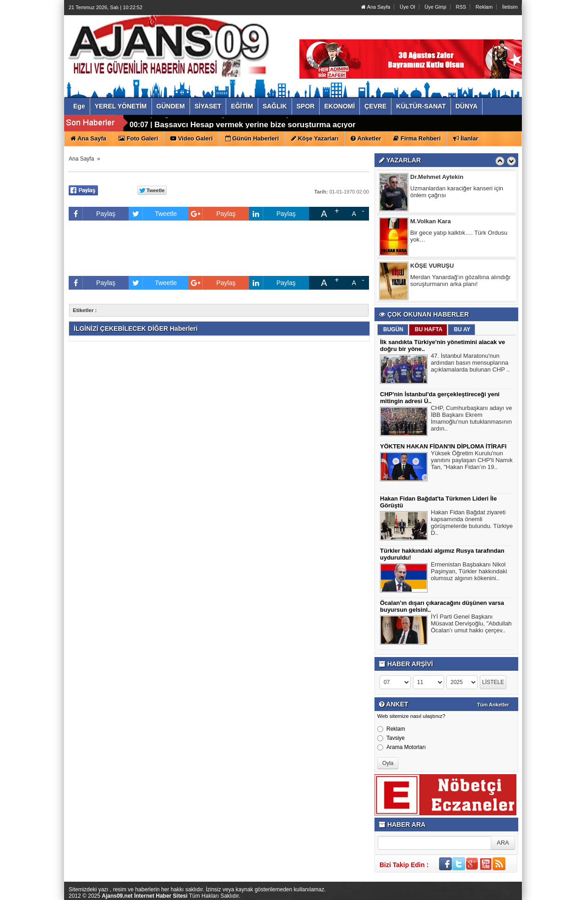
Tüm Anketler (493, 704)
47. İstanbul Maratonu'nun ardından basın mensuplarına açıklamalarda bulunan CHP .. (470, 363)
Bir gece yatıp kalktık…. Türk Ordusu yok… (458, 237)
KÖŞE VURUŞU (432, 266)
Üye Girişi (435, 7)
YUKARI (538, 887)
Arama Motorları (401, 747)
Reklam (484, 7)
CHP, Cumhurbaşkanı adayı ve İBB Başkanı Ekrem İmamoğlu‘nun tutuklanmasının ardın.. (471, 419)
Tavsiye (391, 738)
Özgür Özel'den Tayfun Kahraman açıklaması (237, 123)
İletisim (510, 7)
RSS (461, 7)
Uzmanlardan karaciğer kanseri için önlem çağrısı (456, 192)
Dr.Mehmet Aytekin (436, 177)
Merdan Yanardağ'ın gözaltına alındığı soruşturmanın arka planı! (460, 281)
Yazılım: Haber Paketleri (467, 892)
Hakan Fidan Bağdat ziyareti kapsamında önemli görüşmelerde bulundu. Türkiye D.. (472, 524)
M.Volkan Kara (430, 222)
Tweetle (153, 214)
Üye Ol (407, 7)
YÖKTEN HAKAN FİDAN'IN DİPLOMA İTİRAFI (443, 446)
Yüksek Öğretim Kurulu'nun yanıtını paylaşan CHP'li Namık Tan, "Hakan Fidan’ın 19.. (472, 461)
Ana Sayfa (375, 7)
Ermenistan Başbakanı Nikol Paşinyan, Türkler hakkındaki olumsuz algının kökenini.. (469, 572)
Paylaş (92, 214)
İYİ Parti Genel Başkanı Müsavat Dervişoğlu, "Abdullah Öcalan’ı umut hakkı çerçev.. (471, 624)
